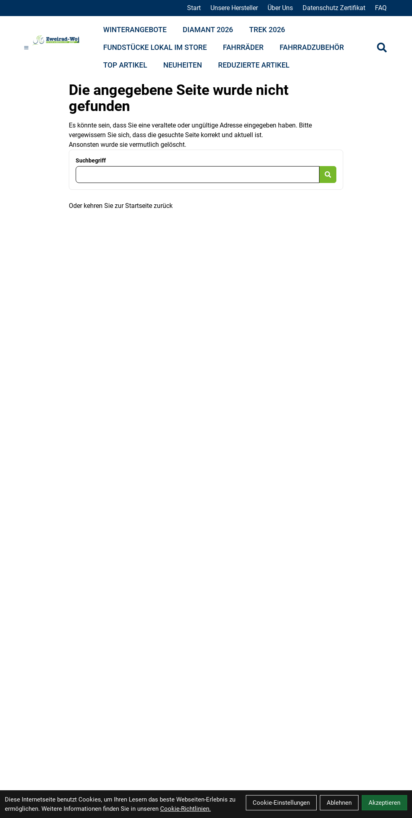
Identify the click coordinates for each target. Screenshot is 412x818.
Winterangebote (135, 29)
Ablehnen (339, 802)
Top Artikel (125, 65)
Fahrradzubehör (312, 47)
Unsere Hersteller (234, 8)
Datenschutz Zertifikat (334, 8)
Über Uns (280, 8)
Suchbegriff (91, 160)
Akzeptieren (384, 802)
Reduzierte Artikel (253, 65)
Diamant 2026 (208, 29)
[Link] (26, 47)
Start (194, 8)
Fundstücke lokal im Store (155, 47)
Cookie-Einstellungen (281, 802)
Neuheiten (182, 65)
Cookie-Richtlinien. (185, 808)
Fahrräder (243, 47)
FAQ (381, 8)
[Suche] (381, 47)
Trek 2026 (267, 29)
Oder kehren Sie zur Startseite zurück (121, 206)
